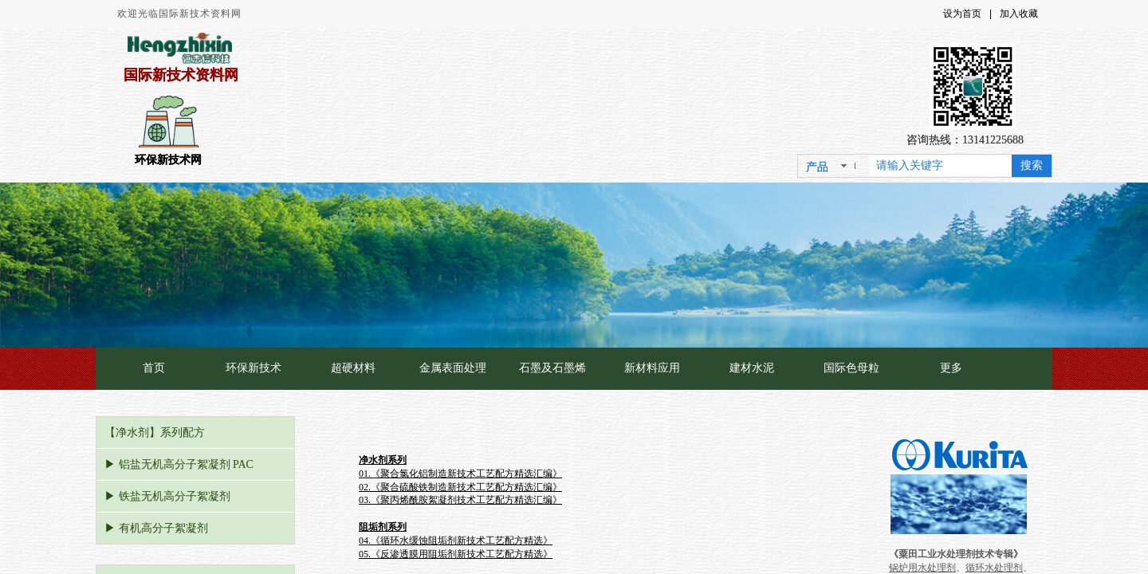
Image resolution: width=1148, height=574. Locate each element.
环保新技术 (253, 368)
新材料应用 (652, 368)
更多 (951, 368)
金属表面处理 (452, 368)
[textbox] (941, 165)
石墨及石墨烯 (552, 368)
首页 (154, 368)
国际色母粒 (851, 368)
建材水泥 (751, 368)
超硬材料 (353, 368)
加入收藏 (1019, 13)
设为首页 (962, 13)
